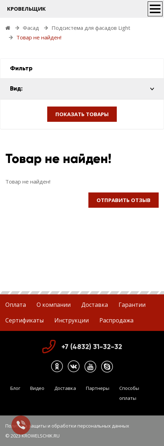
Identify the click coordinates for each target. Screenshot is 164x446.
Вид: (16, 88)
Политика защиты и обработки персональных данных (67, 426)
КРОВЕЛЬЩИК (26, 8)
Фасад (31, 27)
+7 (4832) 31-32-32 (91, 346)
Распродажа (116, 320)
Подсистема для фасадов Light (90, 27)
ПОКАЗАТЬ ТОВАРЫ (82, 114)
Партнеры (97, 388)
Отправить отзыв (124, 199)
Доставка (94, 305)
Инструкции (71, 320)
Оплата (15, 305)
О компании (54, 305)
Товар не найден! (38, 37)
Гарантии (132, 305)
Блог (15, 388)
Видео (37, 388)
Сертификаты (24, 320)
